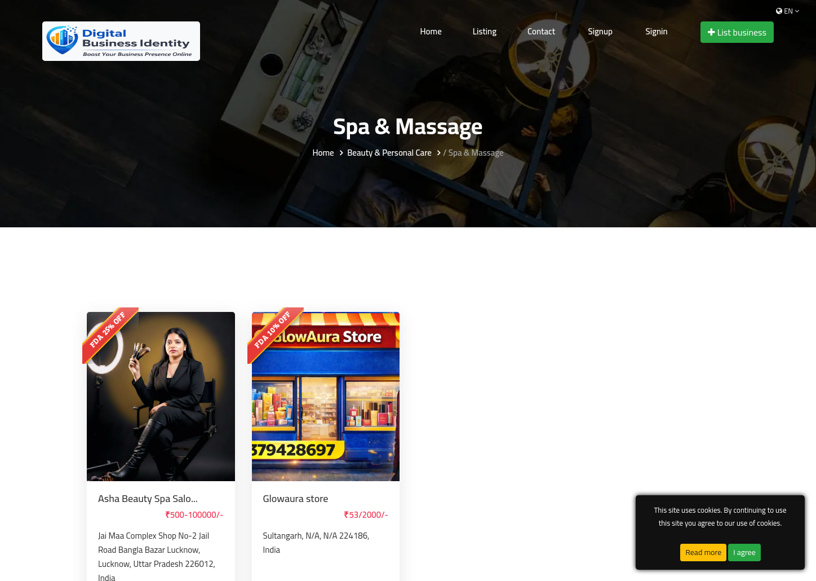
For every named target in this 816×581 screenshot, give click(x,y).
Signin (657, 31)
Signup (600, 31)
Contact (541, 31)
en (787, 10)
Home (431, 31)
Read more (703, 552)
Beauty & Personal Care (389, 153)
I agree (744, 552)
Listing (484, 31)
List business (737, 32)
